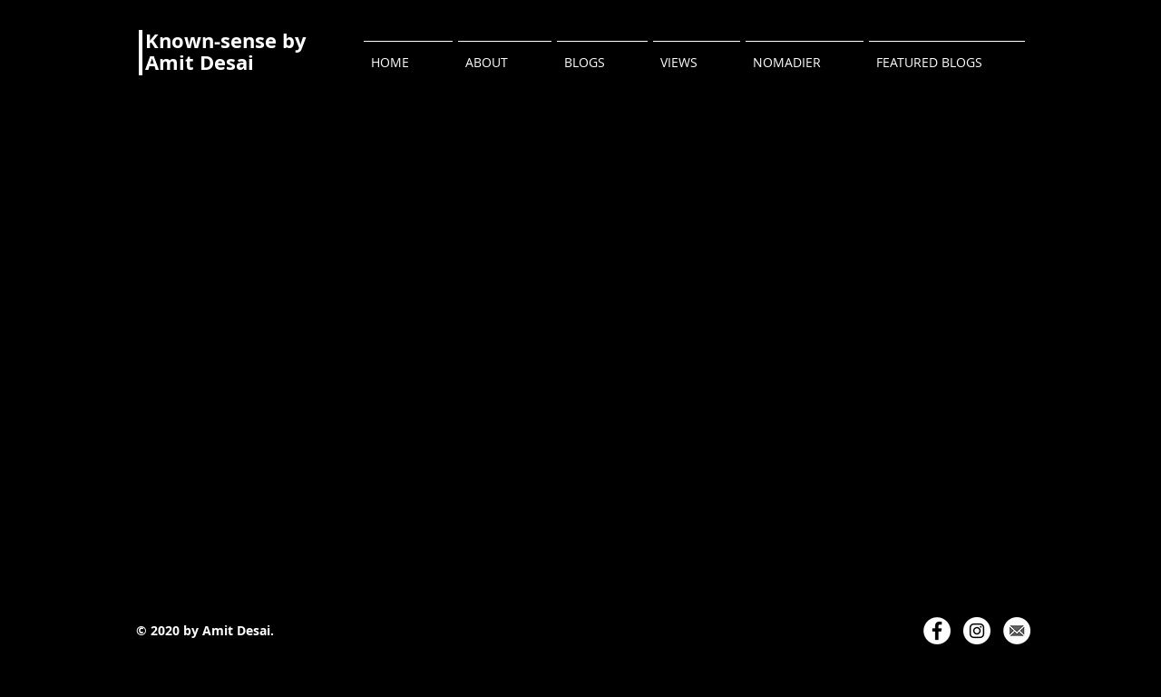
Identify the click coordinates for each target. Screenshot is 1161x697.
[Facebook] (937, 630)
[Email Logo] (1016, 630)
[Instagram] (976, 630)
